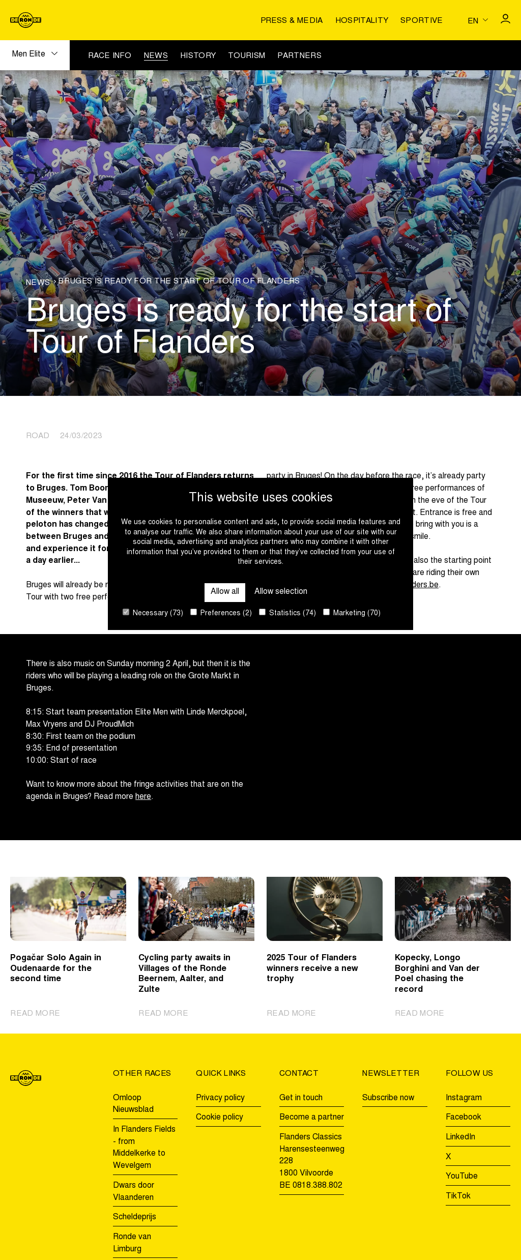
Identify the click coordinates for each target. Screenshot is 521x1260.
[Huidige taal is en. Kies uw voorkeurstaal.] (478, 20)
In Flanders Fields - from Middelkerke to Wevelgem (144, 1148)
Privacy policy (220, 1098)
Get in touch (301, 1098)
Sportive (421, 21)
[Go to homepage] (25, 20)
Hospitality (361, 21)
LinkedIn (460, 1137)
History (198, 56)
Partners (299, 56)
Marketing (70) (352, 613)
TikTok (458, 1196)
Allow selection (280, 592)
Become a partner (311, 1117)
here (143, 797)
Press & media (291, 21)
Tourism (246, 56)
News (156, 56)
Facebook (463, 1117)
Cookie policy (219, 1117)
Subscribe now (388, 1098)
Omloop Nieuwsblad (133, 1104)
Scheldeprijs (134, 1217)
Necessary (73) (153, 613)
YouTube (462, 1176)
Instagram (464, 1098)
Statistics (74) (287, 613)
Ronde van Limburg (132, 1243)
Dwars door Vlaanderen (133, 1192)
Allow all (225, 592)
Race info (110, 56)
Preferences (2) (221, 613)
